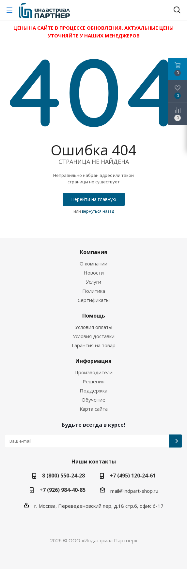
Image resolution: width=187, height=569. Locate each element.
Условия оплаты (93, 327)
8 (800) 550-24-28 (63, 475)
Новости (94, 272)
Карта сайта (94, 408)
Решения (93, 381)
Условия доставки (94, 336)
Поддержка (93, 390)
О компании (93, 263)
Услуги (93, 281)
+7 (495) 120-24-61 (133, 475)
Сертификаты (94, 300)
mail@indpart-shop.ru (134, 491)
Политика (93, 291)
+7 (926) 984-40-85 (62, 489)
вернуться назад (98, 211)
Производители (93, 372)
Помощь (93, 315)
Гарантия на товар (94, 345)
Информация (93, 360)
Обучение (93, 399)
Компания (93, 252)
